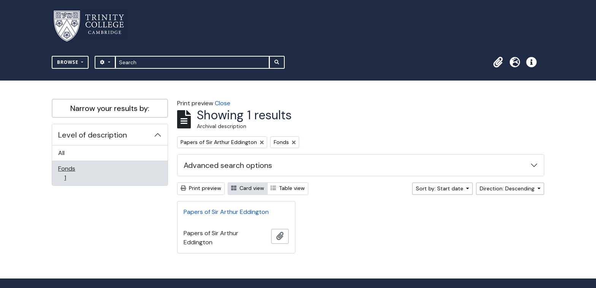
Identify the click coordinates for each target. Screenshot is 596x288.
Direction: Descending (508, 188)
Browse (68, 62)
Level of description (92, 135)
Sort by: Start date (440, 188)
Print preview (201, 188)
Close (222, 103)
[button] (498, 62)
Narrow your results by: (109, 108)
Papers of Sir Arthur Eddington (226, 212)
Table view (288, 188)
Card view (247, 188)
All (61, 153)
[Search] (192, 62)
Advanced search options (228, 165)
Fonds (70, 173)
